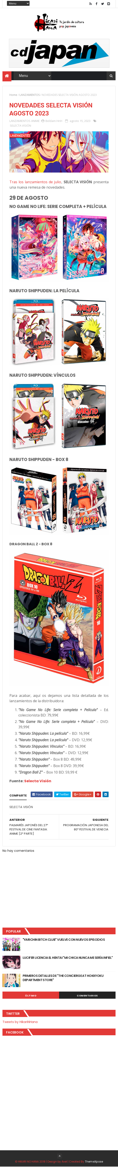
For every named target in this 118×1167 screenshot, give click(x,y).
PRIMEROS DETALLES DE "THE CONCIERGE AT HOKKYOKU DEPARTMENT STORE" (63, 978)
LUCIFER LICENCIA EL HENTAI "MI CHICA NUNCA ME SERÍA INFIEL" (68, 958)
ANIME (35, 121)
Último (30, 996)
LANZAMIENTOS (29, 95)
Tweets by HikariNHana (20, 1022)
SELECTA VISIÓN (20, 126)
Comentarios (87, 996)
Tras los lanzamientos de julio (35, 182)
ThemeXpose (94, 1162)
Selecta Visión (37, 781)
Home (13, 95)
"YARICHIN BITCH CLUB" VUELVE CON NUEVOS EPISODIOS (64, 940)
